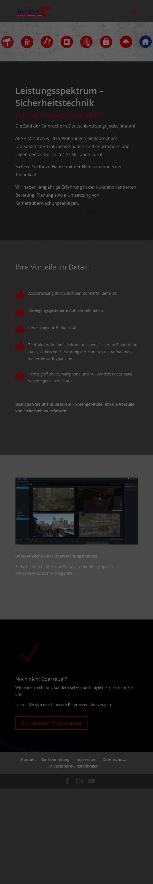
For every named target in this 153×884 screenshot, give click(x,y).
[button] (76, 852)
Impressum (98, 872)
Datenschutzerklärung (63, 872)
